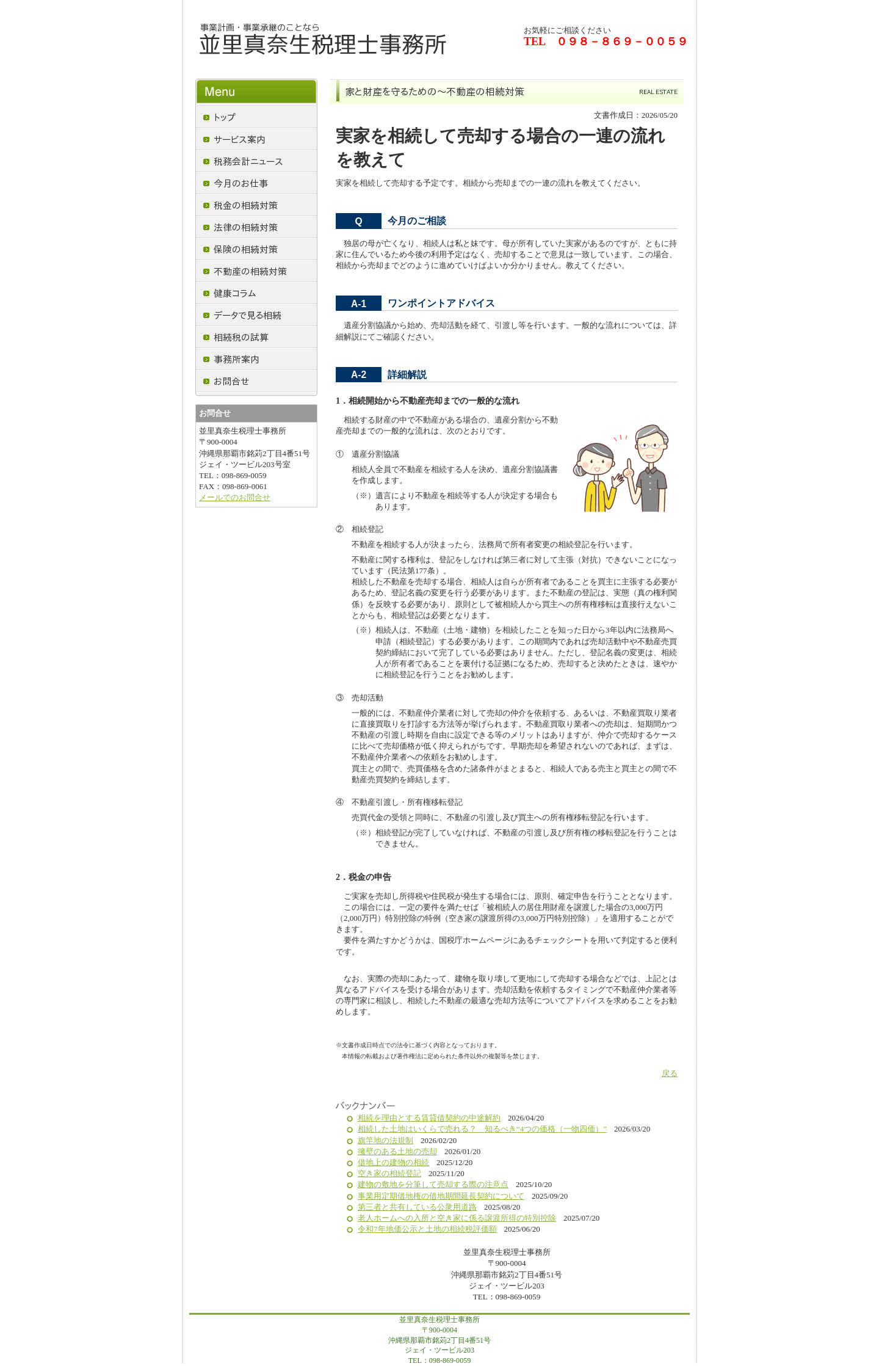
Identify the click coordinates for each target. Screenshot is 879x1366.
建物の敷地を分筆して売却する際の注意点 (433, 1184)
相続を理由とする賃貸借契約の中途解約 (429, 1117)
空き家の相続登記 (389, 1173)
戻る (670, 1073)
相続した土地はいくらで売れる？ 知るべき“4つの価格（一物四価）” (482, 1128)
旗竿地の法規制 (385, 1140)
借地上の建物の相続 (393, 1162)
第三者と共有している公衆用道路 (417, 1207)
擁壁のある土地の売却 (397, 1151)
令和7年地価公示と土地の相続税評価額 (427, 1228)
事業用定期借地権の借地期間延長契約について (441, 1196)
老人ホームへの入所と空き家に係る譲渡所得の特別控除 (457, 1217)
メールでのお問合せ (234, 497)
